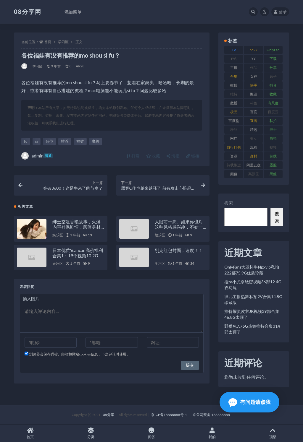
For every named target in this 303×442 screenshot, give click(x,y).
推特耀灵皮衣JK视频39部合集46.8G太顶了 (251, 314)
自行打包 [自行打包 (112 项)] (234, 147)
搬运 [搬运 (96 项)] (253, 94)
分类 (91, 433)
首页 (47, 42)
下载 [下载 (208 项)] (273, 58)
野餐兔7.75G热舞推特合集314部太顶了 (252, 329)
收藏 (153, 155)
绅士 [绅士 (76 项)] (273, 129)
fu (26, 141)
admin (37, 156)
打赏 (133, 155)
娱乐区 (57, 235)
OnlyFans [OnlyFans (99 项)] (273, 51)
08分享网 (27, 11)
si (36, 141)
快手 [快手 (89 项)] (253, 85)
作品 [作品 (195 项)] (253, 67)
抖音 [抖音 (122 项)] (273, 85)
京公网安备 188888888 (211, 414)
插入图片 (31, 298)
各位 (49, 141)
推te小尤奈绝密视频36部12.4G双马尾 (252, 284)
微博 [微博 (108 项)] (233, 85)
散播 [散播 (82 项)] (233, 103)
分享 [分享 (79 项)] (273, 67)
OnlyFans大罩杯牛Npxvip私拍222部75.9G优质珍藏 (251, 269)
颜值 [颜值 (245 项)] (233, 174)
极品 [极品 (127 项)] (233, 112)
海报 (173, 155)
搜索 (228, 203)
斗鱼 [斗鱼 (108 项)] (253, 103)
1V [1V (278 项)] (234, 50)
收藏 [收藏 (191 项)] (273, 94)
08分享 (108, 414)
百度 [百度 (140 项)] (253, 112)
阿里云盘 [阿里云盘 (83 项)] (253, 165)
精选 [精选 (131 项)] (253, 129)
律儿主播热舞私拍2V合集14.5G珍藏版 (253, 299)
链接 (193, 155)
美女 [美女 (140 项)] (253, 138)
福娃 (80, 141)
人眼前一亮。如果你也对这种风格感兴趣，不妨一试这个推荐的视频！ (179, 227)
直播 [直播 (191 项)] (253, 120)
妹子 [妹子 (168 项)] (273, 76)
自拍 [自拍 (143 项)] (273, 138)
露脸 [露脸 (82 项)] (273, 165)
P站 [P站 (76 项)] (234, 58)
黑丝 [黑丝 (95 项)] (273, 174)
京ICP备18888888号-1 (169, 414)
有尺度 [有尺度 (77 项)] (273, 103)
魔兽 (95, 141)
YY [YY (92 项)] (253, 58)
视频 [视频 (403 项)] (273, 147)
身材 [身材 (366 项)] (253, 156)
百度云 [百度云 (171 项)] (273, 112)
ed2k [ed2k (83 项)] (253, 50)
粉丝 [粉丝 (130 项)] (233, 129)
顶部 (272, 433)
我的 (212, 433)
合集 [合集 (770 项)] (233, 76)
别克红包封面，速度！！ (179, 250)
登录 (280, 11)
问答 (151, 433)
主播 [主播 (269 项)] (233, 67)
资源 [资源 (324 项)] (233, 156)
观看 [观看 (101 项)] (253, 147)
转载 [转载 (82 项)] (273, 156)
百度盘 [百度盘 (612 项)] (233, 120)
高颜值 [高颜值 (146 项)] (253, 174)
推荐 (65, 141)
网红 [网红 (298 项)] (233, 138)
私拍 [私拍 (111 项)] (273, 120)
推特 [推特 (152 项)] (233, 94)
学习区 (63, 42)
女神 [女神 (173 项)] (253, 76)
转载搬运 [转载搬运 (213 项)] (234, 165)
